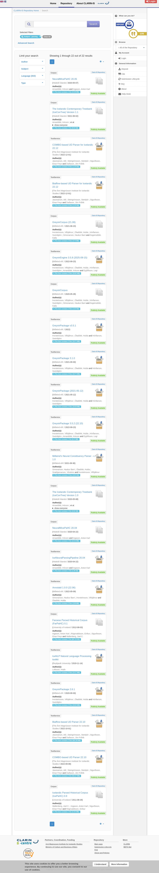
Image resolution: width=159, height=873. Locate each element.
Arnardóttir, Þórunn (60, 89)
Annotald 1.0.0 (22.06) (63, 587)
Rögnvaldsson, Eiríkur (80, 634)
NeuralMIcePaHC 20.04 (64, 528)
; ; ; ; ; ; (77, 123)
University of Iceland (61, 627)
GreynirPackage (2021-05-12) (67, 391)
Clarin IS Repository (98, 72)
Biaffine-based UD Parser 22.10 (68, 722)
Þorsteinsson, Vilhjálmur (62, 232)
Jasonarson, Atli (59, 161)
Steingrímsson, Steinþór (78, 161)
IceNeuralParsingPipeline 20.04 (68, 557)
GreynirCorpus (60, 290)
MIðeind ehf (58, 463)
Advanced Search (26, 43)
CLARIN (127, 844)
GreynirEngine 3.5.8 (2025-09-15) (69, 257)
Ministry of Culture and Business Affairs (61, 847)
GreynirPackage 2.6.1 (63, 689)
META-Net (127, 847)
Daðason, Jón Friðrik (75, 164)
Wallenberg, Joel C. (74, 636)
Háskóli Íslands (59, 83)
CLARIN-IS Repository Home (26, 10)
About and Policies (101, 853)
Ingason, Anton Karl (81, 89)
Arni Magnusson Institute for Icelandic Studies (64, 844)
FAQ (96, 850)
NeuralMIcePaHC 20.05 (64, 79)
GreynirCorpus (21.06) (64, 222)
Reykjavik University (61, 663)
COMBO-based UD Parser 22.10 (69, 757)
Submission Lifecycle (102, 847)
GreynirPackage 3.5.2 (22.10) (67, 423)
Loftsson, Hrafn (59, 669)
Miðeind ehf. (58, 226)
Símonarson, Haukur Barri (74, 235)
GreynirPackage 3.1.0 (63, 358)
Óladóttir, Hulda (81, 232)
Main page (98, 844)
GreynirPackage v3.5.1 (64, 325)
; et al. (77, 123)
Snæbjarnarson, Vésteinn (63, 472)
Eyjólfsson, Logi (90, 270)
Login (151, 1)
